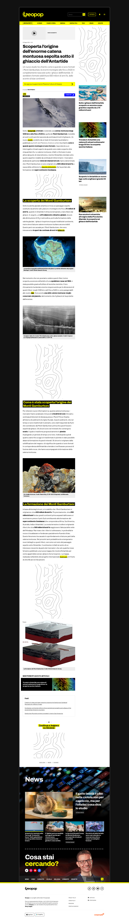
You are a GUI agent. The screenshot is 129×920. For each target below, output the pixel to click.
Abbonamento (27, 23)
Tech (83, 23)
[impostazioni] (92, 900)
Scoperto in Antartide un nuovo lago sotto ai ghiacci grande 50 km (92, 179)
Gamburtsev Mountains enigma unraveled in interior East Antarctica (44, 713)
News (27, 879)
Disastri (74, 879)
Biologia (57, 879)
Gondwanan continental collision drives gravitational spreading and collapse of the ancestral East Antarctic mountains (48, 709)
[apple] (29, 914)
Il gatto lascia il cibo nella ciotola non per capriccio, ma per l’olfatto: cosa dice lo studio (90, 801)
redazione (71, 903)
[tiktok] (89, 888)
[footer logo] (42, 888)
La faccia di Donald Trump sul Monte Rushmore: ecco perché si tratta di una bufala (74, 836)
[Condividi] (69, 94)
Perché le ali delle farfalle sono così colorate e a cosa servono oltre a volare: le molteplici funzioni (95, 837)
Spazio (91, 23)
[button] (104, 14)
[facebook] (102, 888)
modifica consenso (73, 906)
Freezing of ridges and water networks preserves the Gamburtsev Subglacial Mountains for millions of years (46, 703)
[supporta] (92, 14)
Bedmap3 (63, 557)
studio (30, 140)
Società (100, 23)
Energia (62, 23)
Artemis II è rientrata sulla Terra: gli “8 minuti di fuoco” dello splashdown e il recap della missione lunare (34, 837)
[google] (39, 914)
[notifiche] (100, 14)
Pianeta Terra (51, 23)
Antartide (31, 131)
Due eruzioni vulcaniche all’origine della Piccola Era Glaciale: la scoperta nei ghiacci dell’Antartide (91, 218)
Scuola (49, 879)
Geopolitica (73, 23)
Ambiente (65, 879)
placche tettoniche (49, 167)
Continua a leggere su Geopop (49, 726)
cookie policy (72, 900)
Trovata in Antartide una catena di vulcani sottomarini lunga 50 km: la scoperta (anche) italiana (91, 143)
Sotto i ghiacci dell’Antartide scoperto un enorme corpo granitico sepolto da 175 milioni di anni (91, 106)
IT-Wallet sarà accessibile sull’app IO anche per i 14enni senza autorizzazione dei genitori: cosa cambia (54, 837)
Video (33, 879)
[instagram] (93, 888)
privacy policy (72, 897)
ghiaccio (61, 230)
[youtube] (97, 888)
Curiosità (40, 879)
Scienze (39, 23)
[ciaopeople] (99, 914)
